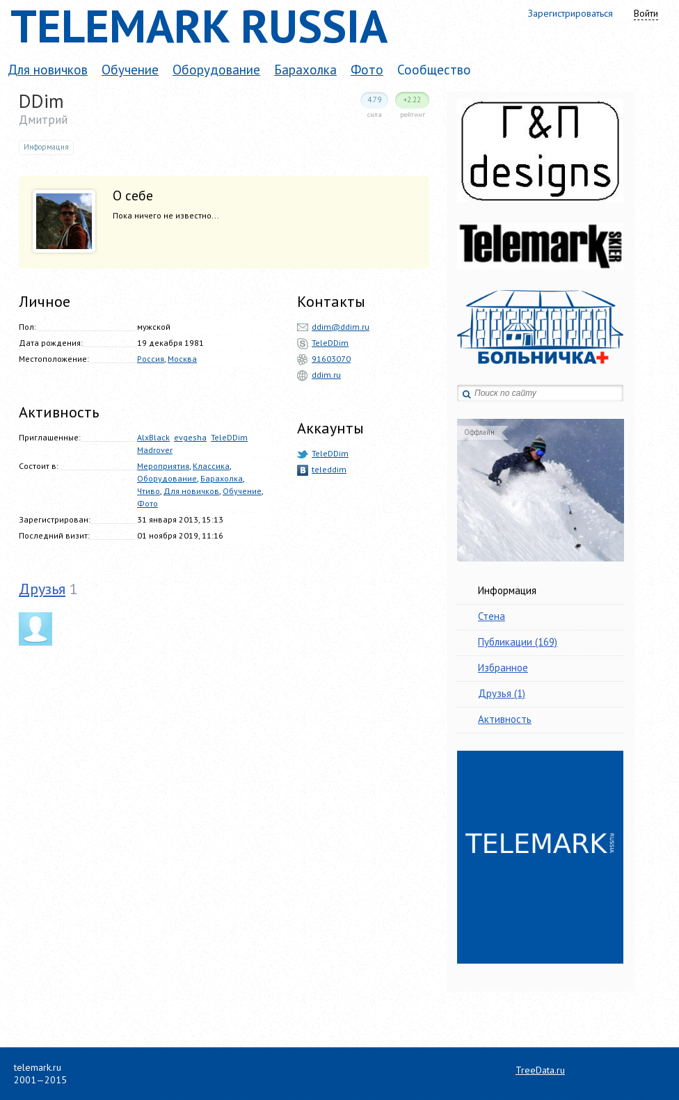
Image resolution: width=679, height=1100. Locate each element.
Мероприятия (163, 466)
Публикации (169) (517, 641)
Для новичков (48, 69)
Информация (507, 590)
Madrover (155, 450)
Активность (505, 719)
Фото (367, 69)
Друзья (42, 588)
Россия (150, 358)
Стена (491, 616)
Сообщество (434, 69)
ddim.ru (326, 374)
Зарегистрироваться (570, 13)
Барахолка (305, 69)
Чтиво (148, 491)
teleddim (329, 469)
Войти (646, 13)
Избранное (503, 667)
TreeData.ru (540, 1070)
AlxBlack (153, 437)
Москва (182, 358)
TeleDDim (229, 437)
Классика (211, 466)
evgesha (190, 437)
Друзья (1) (501, 693)
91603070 (331, 358)
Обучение (130, 69)
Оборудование (216, 69)
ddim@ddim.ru (340, 326)
